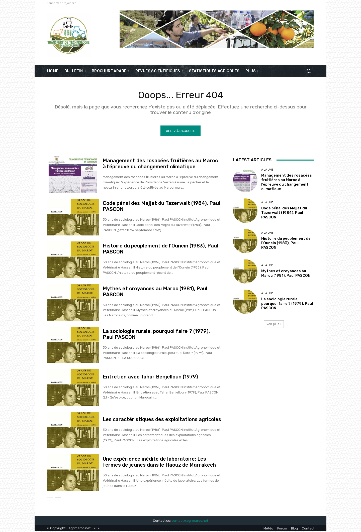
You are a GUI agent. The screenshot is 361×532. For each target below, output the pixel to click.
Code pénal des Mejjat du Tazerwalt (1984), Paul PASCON (284, 213)
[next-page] (58, 501)
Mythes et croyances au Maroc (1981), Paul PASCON (285, 273)
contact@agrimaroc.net (189, 521)
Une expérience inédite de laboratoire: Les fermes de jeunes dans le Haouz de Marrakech (159, 463)
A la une (267, 170)
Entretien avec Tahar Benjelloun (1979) (150, 377)
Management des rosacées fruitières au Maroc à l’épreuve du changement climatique (160, 164)
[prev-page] (50, 501)
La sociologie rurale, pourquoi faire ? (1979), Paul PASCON (287, 304)
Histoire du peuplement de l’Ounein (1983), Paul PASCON (286, 243)
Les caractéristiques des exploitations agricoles (162, 420)
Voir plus (273, 325)
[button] (308, 71)
